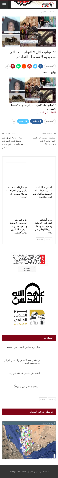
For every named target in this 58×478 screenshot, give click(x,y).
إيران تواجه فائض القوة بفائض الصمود (24, 347)
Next (40, 239)
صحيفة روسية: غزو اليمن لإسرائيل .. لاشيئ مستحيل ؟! (44, 140)
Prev (48, 239)
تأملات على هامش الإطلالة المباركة (24, 373)
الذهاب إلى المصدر (46, 112)
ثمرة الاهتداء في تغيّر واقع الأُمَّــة (26, 386)
